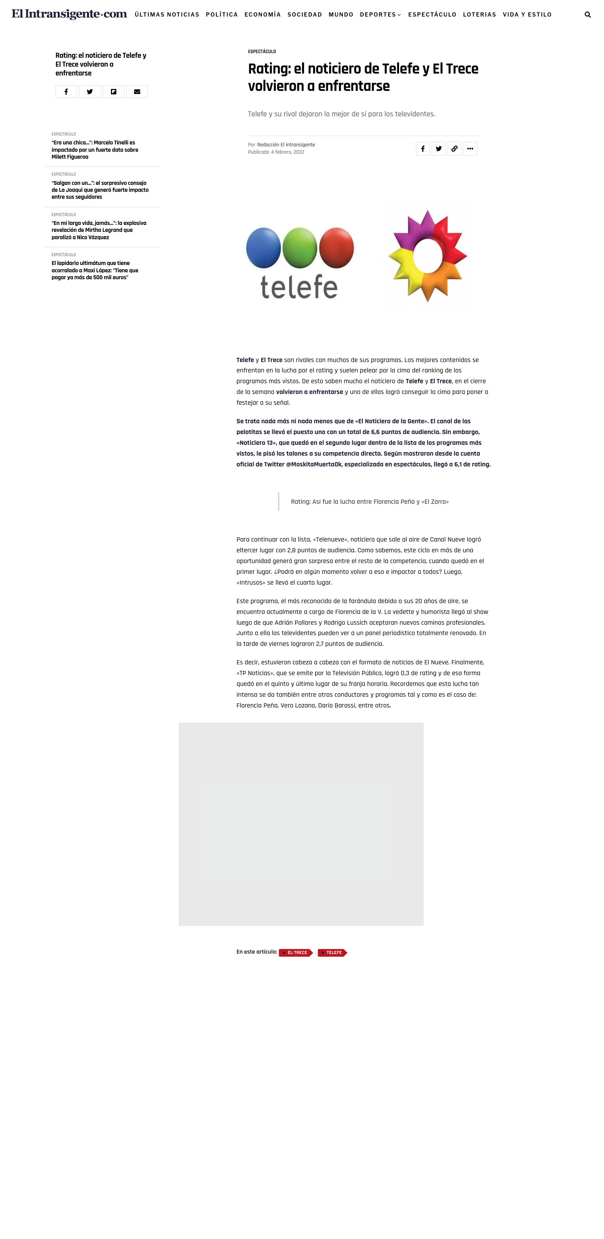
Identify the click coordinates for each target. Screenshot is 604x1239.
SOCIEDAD (304, 14)
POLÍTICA (222, 14)
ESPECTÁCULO (432, 14)
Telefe (245, 359)
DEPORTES (378, 14)
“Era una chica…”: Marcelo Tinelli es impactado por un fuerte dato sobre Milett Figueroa (95, 150)
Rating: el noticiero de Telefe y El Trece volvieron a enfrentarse (100, 64)
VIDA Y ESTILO (527, 14)
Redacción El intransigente (286, 144)
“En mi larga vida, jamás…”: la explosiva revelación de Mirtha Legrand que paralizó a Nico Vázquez (99, 230)
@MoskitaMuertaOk (314, 464)
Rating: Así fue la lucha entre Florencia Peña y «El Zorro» (370, 501)
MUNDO (341, 14)
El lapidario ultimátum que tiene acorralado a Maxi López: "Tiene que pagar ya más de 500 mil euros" (95, 270)
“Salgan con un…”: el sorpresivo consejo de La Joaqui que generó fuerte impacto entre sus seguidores (100, 190)
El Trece (272, 359)
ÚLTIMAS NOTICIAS (167, 14)
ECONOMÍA (263, 14)
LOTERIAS (480, 14)
